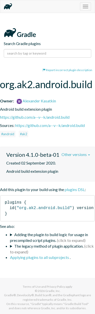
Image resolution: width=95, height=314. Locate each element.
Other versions (76, 154)
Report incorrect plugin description (67, 70)
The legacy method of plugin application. (49, 246)
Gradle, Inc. (52, 291)
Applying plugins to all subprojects (40, 257)
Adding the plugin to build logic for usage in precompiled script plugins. (49, 237)
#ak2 (23, 134)
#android (7, 134)
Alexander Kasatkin (36, 100)
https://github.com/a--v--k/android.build (35, 117)
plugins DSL (75, 189)
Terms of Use (32, 286)
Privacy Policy (56, 286)
